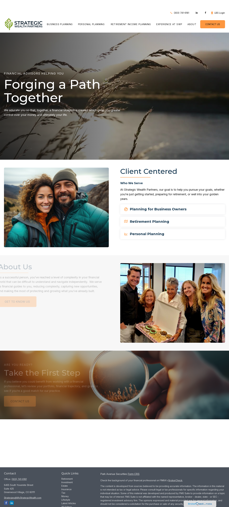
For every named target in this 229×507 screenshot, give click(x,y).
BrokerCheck (175, 471)
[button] (59, 14)
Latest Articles (68, 493)
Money (65, 486)
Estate (64, 476)
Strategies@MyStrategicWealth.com (22, 488)
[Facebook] (205, 3)
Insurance (66, 479)
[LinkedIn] (196, 3)
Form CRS (133, 464)
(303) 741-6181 (179, 3)
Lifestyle (65, 490)
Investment (67, 472)
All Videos (66, 497)
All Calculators (68, 500)
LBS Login (218, 3)
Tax (63, 483)
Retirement (67, 469)
